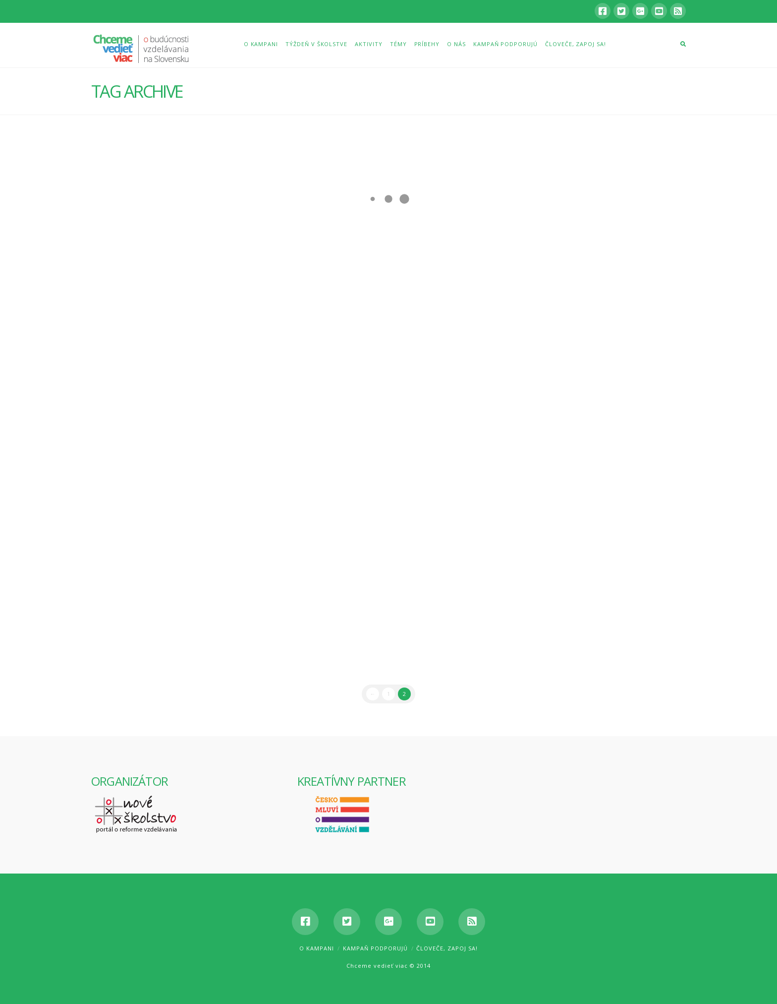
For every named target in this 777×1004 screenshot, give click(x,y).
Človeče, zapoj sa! (447, 948)
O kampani (316, 948)
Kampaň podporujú (375, 948)
